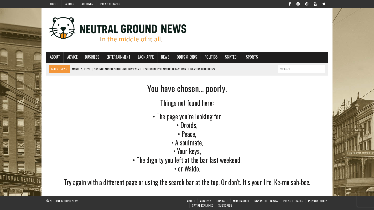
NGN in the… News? (266, 201)
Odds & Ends (187, 57)
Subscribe (225, 205)
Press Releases (110, 4)
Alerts (69, 4)
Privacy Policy (317, 201)
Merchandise (241, 201)
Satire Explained (202, 205)
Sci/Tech (232, 57)
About (54, 4)
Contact (222, 201)
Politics (211, 57)
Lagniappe (146, 57)
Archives (87, 4)
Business (92, 57)
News (165, 57)
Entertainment (118, 57)
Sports (252, 57)
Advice (72, 57)
